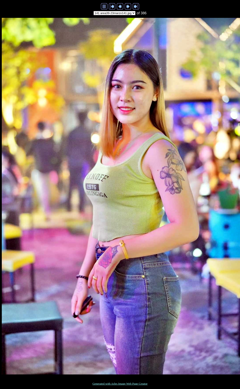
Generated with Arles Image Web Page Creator (120, 383)
